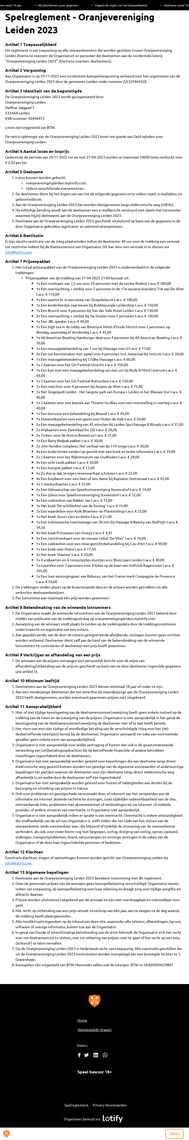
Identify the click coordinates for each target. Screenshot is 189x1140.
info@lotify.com (18, 252)
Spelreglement (76, 1105)
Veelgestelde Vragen (94, 1029)
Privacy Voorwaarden (110, 1105)
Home (82, 1020)
